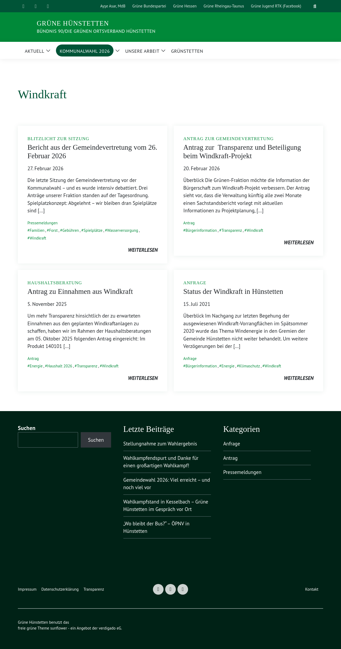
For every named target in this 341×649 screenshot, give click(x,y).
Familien (37, 230)
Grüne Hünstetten (73, 23)
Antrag (189, 222)
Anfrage (190, 358)
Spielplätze (92, 230)
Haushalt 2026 (59, 365)
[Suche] (308, 6)
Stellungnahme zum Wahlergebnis (160, 443)
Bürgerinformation (201, 230)
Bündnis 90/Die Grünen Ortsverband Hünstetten (96, 31)
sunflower (58, 628)
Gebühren (70, 230)
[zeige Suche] (315, 6)
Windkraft (38, 238)
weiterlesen (143, 250)
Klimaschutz (249, 365)
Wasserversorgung (122, 230)
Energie (36, 365)
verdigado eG (110, 628)
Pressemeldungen (42, 222)
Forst (53, 230)
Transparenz (231, 230)
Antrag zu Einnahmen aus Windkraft (80, 291)
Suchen (26, 428)
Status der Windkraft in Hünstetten (233, 291)
